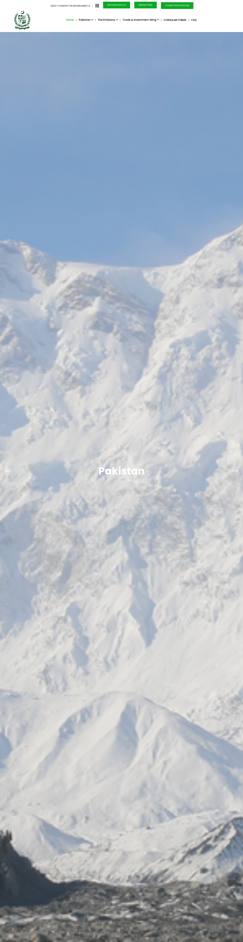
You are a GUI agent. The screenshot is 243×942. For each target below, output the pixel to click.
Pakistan (86, 20)
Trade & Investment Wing (140, 20)
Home (70, 20)
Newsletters (145, 5)
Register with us (116, 5)
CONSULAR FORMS (175, 20)
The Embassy (107, 20)
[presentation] (8, 456)
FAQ (193, 20)
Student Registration (177, 5)
